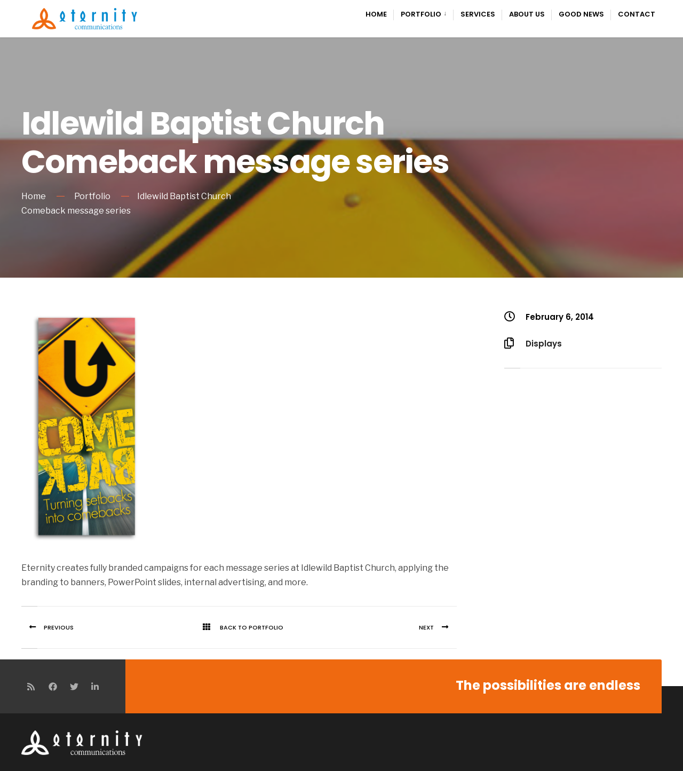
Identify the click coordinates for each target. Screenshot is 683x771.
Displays (544, 343)
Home (376, 14)
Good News (581, 14)
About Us (527, 14)
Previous (47, 627)
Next (437, 627)
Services (477, 14)
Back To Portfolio (239, 627)
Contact (636, 14)
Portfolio (421, 14)
